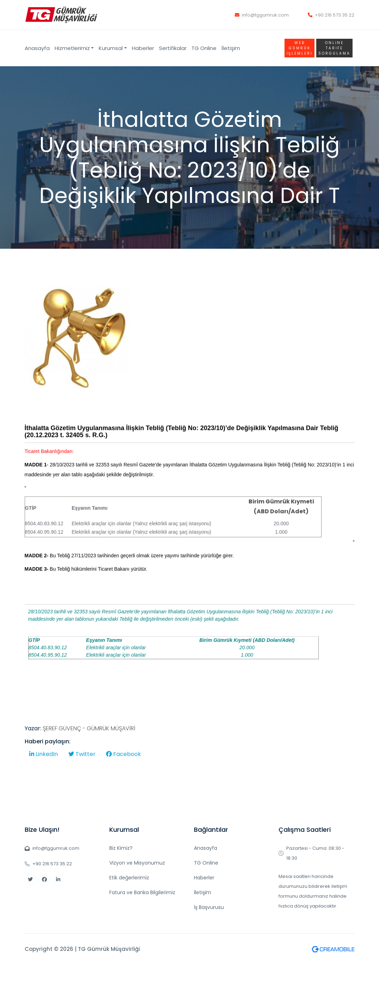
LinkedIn (43, 778)
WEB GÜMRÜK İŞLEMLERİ (299, 48)
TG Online (203, 48)
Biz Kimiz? (121, 848)
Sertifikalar (173, 48)
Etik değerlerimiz (129, 877)
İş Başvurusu (209, 907)
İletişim (230, 48)
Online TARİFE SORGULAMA (334, 48)
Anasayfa (37, 48)
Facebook (123, 778)
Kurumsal (111, 48)
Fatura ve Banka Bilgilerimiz (142, 892)
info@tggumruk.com (262, 15)
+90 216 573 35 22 (331, 15)
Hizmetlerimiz (72, 48)
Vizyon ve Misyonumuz (137, 862)
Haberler (143, 48)
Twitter (82, 778)
